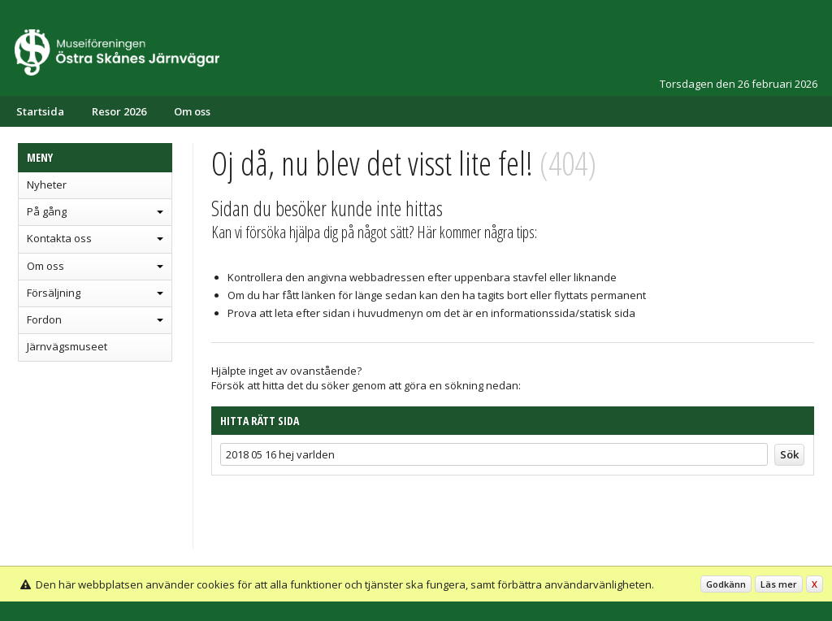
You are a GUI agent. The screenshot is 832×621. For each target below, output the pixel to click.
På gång (47, 211)
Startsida (40, 111)
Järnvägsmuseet (67, 346)
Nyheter (47, 184)
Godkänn (726, 584)
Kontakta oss (59, 238)
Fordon (44, 319)
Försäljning (53, 292)
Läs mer (778, 584)
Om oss (192, 111)
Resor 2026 (119, 111)
